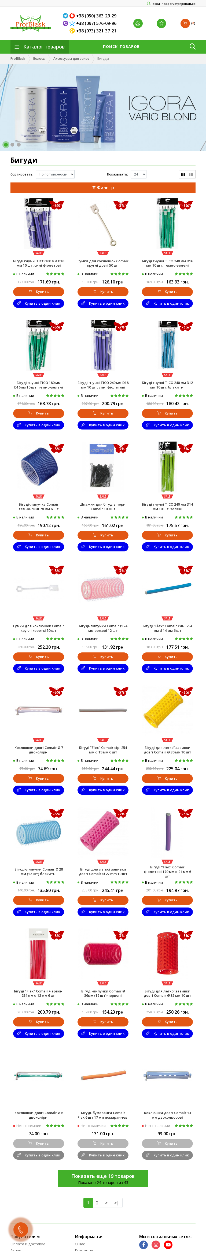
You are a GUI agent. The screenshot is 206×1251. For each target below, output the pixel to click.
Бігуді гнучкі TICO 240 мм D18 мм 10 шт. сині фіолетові (103, 385)
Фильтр (103, 188)
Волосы (39, 58)
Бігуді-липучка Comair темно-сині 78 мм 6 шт (39, 506)
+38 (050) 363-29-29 (96, 16)
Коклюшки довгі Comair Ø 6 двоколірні (38, 1115)
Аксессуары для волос (71, 58)
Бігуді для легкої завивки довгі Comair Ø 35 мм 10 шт (167, 993)
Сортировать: (21, 174)
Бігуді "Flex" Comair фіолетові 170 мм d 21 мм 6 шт (167, 872)
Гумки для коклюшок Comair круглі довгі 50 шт (103, 263)
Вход (156, 4)
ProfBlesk (17, 58)
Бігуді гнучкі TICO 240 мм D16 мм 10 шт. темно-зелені (167, 263)
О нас (80, 1243)
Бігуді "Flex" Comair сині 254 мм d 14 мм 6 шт (167, 628)
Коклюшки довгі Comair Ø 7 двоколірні (38, 750)
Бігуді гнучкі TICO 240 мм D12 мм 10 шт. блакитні (167, 385)
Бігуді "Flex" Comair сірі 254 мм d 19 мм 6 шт (103, 750)
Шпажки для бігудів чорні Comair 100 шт (103, 506)
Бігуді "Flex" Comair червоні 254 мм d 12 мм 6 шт (39, 993)
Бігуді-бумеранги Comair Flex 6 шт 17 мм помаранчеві (103, 1115)
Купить (38, 291)
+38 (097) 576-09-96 (96, 23)
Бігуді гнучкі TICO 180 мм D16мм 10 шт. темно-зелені (38, 385)
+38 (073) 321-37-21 (96, 31)
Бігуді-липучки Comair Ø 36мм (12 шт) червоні (103, 993)
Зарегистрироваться (180, 4)
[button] (6, 145)
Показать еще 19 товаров (103, 1176)
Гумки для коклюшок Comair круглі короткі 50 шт (38, 628)
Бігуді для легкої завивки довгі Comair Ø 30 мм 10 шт (167, 750)
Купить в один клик (38, 303)
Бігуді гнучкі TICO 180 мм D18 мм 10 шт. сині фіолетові (38, 263)
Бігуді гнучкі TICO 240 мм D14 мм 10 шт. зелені (167, 506)
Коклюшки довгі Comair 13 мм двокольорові (167, 1115)
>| (116, 1203)
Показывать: (117, 174)
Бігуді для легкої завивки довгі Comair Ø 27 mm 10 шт (103, 871)
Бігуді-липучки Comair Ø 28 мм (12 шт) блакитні (38, 871)
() (188, 23)
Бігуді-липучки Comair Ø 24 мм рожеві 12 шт (103, 628)
